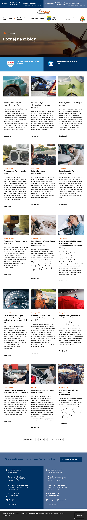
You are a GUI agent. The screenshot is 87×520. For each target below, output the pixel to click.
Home (9, 33)
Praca (36, 18)
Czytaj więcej (7, 136)
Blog (32, 18)
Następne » (59, 439)
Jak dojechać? (12, 504)
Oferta (10, 18)
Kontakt (42, 18)
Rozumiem (79, 515)
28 (53, 439)
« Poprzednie (28, 439)
